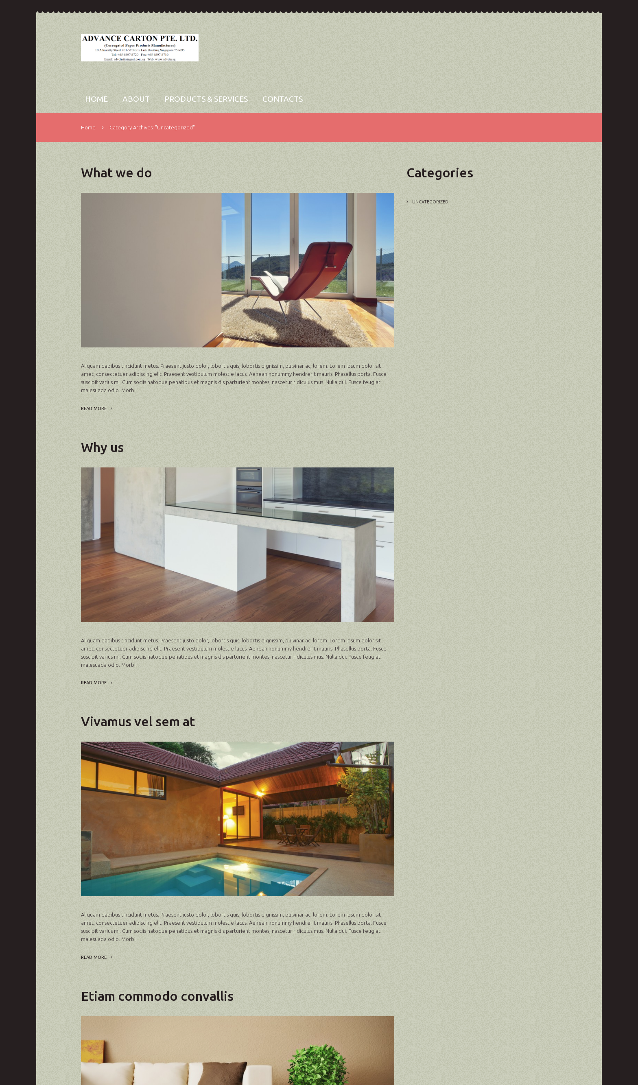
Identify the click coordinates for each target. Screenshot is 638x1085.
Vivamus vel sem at (138, 721)
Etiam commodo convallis (157, 996)
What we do (116, 172)
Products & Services (206, 98)
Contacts (282, 98)
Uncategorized (430, 201)
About (136, 98)
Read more (94, 408)
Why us (102, 447)
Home (96, 98)
